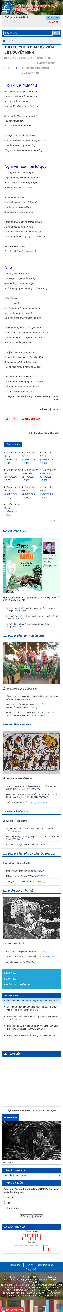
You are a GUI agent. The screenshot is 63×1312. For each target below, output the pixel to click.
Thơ (9, 41)
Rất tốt (10, 1197)
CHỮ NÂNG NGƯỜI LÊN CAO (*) (26, 802)
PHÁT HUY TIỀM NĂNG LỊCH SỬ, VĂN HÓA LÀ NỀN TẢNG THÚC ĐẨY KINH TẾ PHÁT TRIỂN (33, 795)
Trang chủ (15, 1265)
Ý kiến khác (13, 1208)
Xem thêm (8, 1162)
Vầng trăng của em (20, 962)
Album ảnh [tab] (10, 1117)
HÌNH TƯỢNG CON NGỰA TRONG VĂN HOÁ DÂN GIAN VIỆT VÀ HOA (32, 698)
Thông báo (11, 995)
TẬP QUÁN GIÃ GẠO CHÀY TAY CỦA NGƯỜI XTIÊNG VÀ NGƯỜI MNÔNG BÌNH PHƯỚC (32, 714)
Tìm (56, 33)
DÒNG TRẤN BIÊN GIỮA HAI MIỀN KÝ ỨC (31, 957)
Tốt (8, 1203)
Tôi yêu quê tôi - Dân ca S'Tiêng (26, 876)
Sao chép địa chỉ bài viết (35, 67)
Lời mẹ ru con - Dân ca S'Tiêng (25, 881)
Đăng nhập (31, 1269)
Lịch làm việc (12, 1053)
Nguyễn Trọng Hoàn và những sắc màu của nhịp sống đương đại (30, 609)
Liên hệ (29, 1265)
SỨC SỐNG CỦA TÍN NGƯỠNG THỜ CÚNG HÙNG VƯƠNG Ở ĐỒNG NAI (29, 706)
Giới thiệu (11, 979)
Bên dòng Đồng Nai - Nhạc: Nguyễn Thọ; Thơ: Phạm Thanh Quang (33, 837)
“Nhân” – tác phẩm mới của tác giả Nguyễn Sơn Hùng (27, 625)
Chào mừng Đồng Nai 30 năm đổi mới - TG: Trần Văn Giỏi (30, 830)
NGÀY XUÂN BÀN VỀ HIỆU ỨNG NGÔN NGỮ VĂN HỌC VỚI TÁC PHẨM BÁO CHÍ (31, 787)
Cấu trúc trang (45, 1265)
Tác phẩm (11, 973)
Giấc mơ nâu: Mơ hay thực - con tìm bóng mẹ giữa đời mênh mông (33, 617)
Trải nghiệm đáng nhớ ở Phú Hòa (26, 951)
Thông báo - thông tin (18, 985)
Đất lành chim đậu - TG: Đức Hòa (26, 844)
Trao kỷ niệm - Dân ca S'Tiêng (25, 871)
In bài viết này (31, 72)
